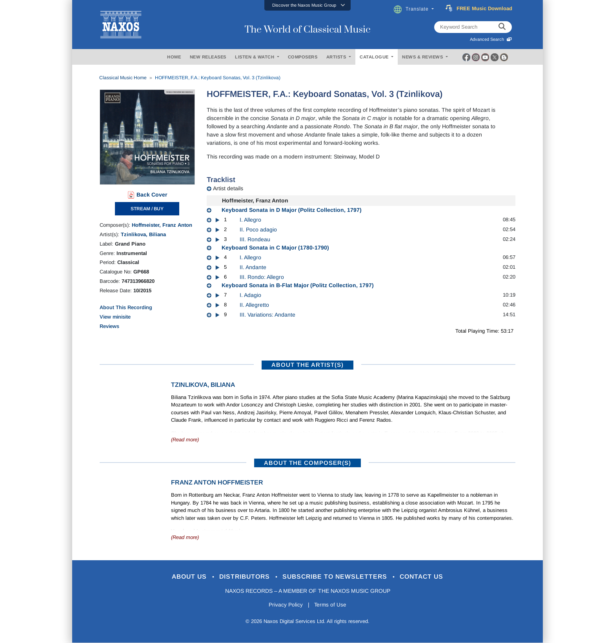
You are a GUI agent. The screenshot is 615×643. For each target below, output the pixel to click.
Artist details (228, 188)
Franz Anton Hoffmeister (217, 482)
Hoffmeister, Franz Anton (162, 225)
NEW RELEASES (208, 57)
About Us (183, 577)
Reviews (109, 326)
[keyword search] (502, 27)
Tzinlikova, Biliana (143, 234)
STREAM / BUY (147, 208)
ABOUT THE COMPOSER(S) (307, 462)
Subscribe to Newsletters (338, 577)
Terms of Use (331, 605)
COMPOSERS (303, 57)
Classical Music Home (123, 77)
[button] (307, 5)
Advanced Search (491, 39)
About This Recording (126, 307)
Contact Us (429, 577)
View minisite (115, 317)
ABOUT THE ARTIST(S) (307, 364)
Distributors (243, 577)
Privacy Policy (285, 605)
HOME (174, 57)
